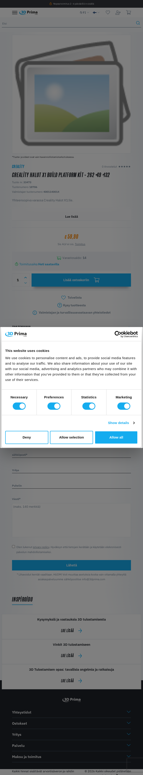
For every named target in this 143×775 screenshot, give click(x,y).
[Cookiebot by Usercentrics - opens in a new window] (118, 334)
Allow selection (71, 437)
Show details (118, 423)
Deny (26, 437)
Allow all (116, 437)
